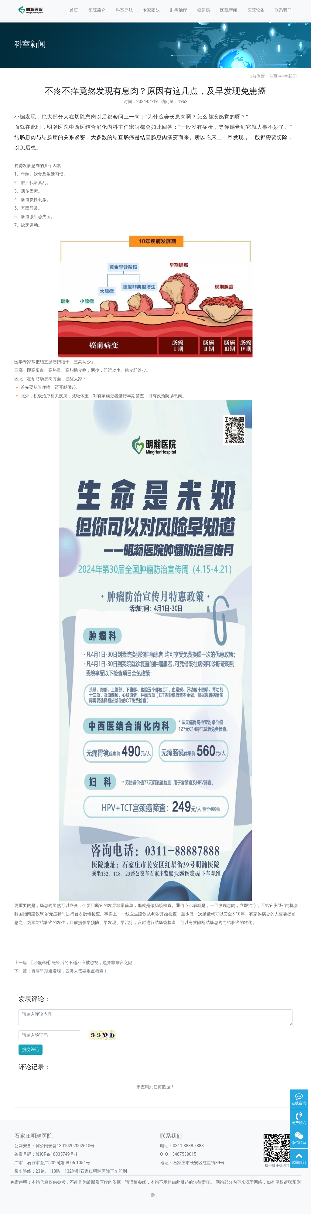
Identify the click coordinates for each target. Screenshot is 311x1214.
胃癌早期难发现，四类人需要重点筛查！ (69, 971)
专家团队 (151, 10)
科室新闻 (288, 76)
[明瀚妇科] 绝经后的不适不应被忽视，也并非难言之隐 (81, 962)
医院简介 (96, 10)
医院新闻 (228, 10)
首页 (74, 10)
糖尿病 (203, 10)
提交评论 (30, 1049)
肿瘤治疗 (178, 10)
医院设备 (256, 10)
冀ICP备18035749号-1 (56, 1154)
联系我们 (283, 10)
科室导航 (124, 10)
